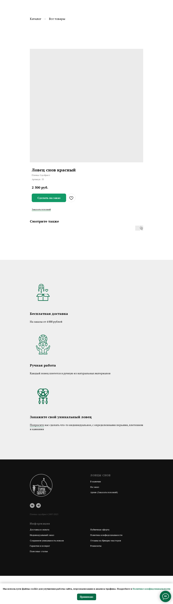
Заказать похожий (41, 209)
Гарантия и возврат (40, 545)
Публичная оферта (99, 529)
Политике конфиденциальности (151, 588)
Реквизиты (95, 545)
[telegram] (38, 505)
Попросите (37, 425)
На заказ (94, 487)
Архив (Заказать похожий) (104, 492)
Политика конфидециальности (106, 535)
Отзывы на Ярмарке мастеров (105, 540)
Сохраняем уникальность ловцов (47, 540)
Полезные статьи (39, 551)
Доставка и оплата (39, 529)
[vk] (32, 505)
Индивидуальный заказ (42, 535)
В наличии (95, 481)
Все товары (57, 19)
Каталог (35, 19)
